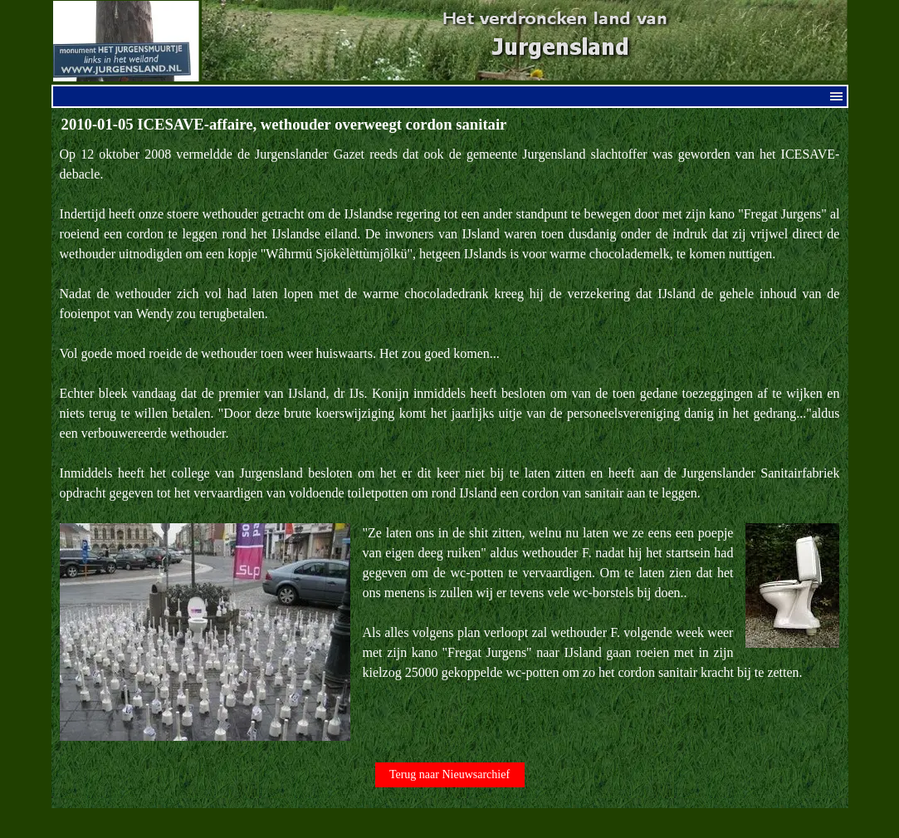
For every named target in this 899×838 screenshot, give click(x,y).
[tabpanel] (450, 443)
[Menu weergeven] (837, 96)
